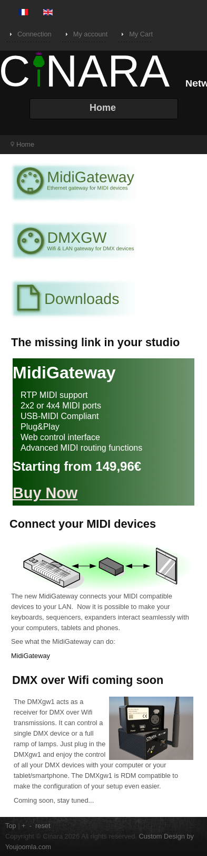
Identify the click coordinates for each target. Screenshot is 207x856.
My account (90, 34)
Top (10, 826)
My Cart (141, 34)
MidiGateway (30, 656)
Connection (34, 34)
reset (42, 826)
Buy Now (45, 492)
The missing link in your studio (95, 342)
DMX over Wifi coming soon (87, 680)
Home (25, 144)
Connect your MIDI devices (82, 523)
